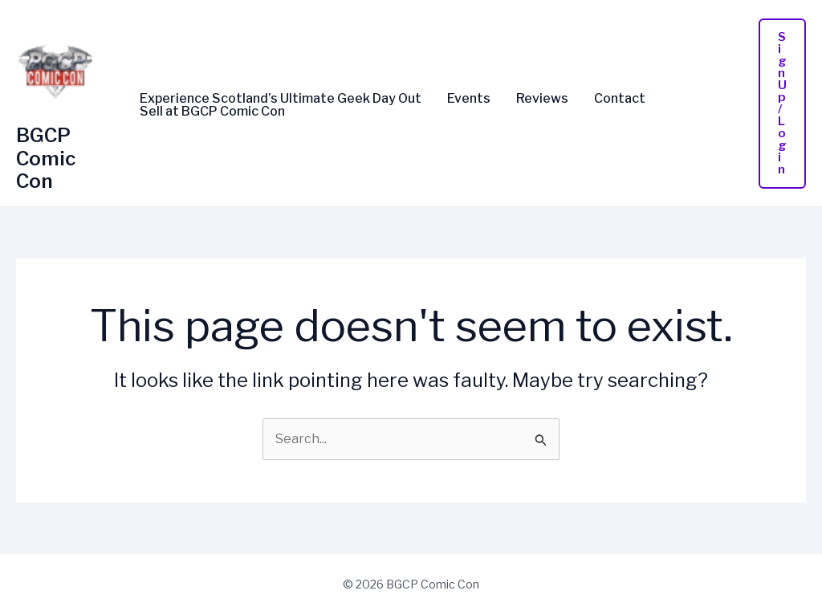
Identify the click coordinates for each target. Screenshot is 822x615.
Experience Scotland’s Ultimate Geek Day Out (280, 98)
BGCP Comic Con (45, 158)
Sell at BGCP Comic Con (212, 111)
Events (468, 98)
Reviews (542, 98)
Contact (619, 98)
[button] (782, 103)
